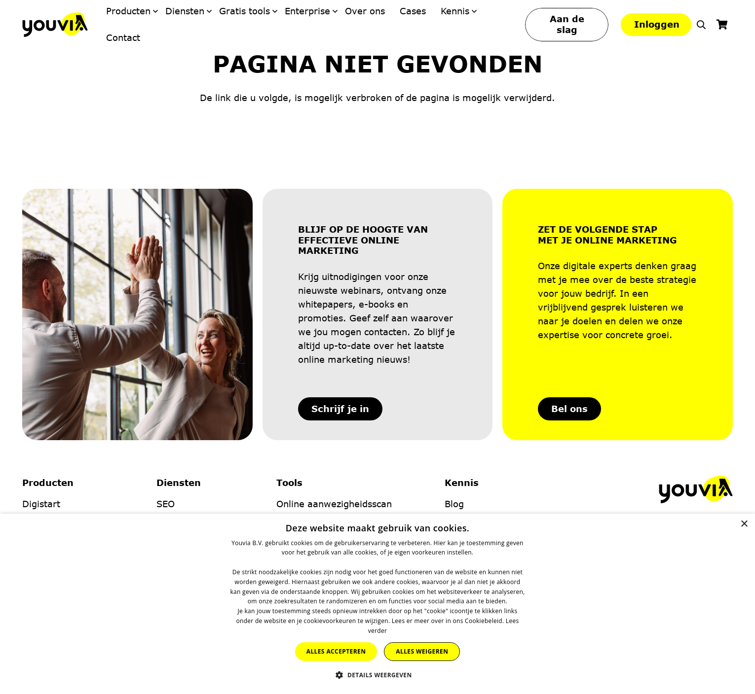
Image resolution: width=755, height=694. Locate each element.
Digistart (41, 503)
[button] (701, 24)
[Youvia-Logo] (55, 24)
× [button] (744, 524)
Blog (454, 503)
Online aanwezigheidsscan (334, 503)
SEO (165, 503)
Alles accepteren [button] (336, 651)
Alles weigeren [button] (422, 651)
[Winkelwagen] (722, 24)
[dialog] (377, 604)
